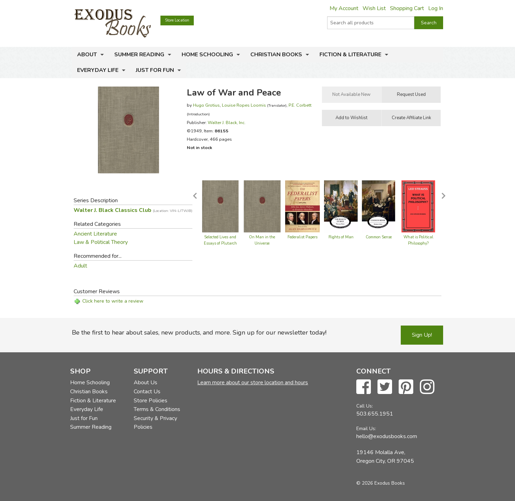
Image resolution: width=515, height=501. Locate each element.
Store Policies (150, 400)
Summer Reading (139, 54)
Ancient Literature (95, 234)
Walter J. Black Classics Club (133, 210)
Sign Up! (422, 335)
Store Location (177, 20)
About (87, 54)
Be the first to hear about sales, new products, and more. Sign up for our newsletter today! (199, 332)
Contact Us (147, 391)
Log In (435, 8)
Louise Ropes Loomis (244, 105)
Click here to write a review (112, 301)
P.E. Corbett (300, 105)
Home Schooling (207, 54)
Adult (80, 266)
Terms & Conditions (157, 409)
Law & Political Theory (101, 242)
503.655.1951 (374, 414)
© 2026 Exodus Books (380, 483)
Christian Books (276, 54)
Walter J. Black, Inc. (227, 122)
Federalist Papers (302, 237)
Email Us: (366, 428)
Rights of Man (341, 237)
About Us (145, 382)
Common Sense (379, 237)
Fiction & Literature (350, 54)
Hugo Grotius (206, 105)
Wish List (374, 8)
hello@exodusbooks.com (386, 436)
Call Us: (364, 406)
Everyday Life (97, 70)
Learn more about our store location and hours (252, 382)
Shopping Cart (407, 8)
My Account (344, 8)
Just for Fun (155, 70)
